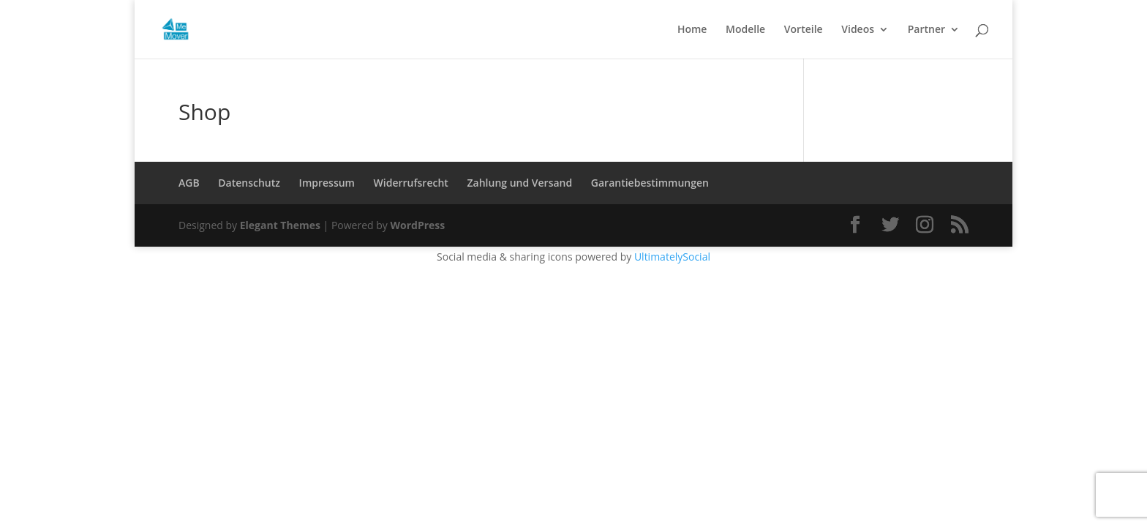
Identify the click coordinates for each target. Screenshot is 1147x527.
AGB (189, 183)
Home (692, 30)
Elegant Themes (280, 225)
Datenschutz (249, 183)
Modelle (745, 30)
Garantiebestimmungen (650, 183)
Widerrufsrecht (411, 183)
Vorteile (803, 30)
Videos (857, 30)
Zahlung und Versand (520, 183)
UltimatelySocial (672, 257)
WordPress (417, 225)
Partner (926, 30)
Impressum (327, 183)
